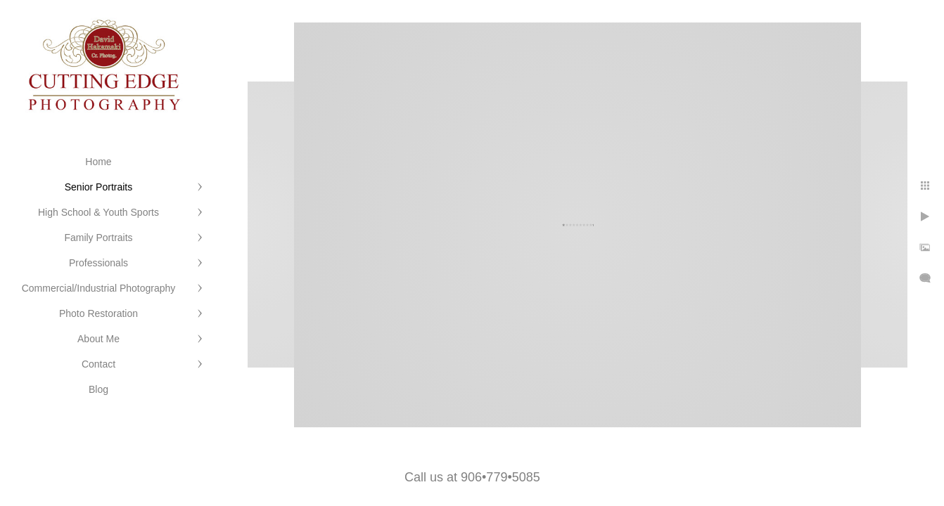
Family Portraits (98, 237)
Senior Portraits (98, 187)
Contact (98, 364)
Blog (98, 389)
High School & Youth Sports (98, 212)
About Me (98, 338)
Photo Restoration (98, 313)
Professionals (98, 262)
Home (98, 161)
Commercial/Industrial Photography (99, 288)
